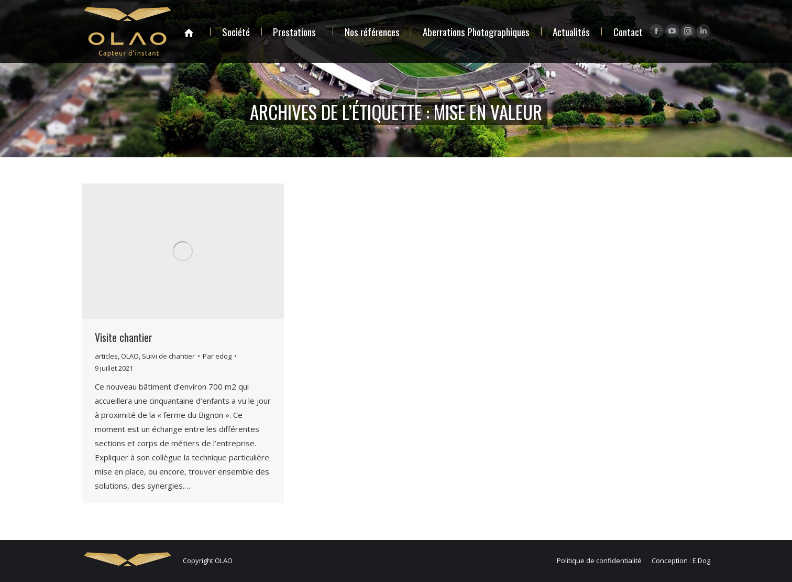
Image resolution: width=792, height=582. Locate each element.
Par (217, 356)
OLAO (130, 356)
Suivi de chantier (168, 356)
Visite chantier (123, 337)
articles (106, 356)
